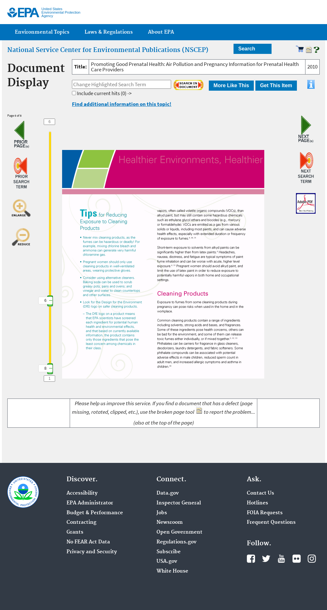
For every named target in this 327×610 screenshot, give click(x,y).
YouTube (281, 559)
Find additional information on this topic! (121, 104)
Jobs (162, 513)
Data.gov (168, 493)
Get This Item (276, 85)
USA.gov (167, 561)
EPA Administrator (90, 503)
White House (172, 571)
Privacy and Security (92, 552)
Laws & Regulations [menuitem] (109, 32)
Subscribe (169, 552)
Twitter (266, 559)
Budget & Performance (95, 513)
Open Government (179, 532)
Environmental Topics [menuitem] (42, 32)
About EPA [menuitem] (161, 32)
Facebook (251, 559)
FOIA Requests (265, 513)
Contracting (81, 522)
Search (246, 48)
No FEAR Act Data (88, 542)
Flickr (296, 559)
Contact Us (260, 493)
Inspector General (179, 503)
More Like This (231, 85)
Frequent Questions (271, 522)
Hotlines (257, 503)
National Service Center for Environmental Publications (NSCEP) (107, 50)
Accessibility (82, 493)
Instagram (312, 559)
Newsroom (170, 522)
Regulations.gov (176, 542)
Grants (75, 532)
